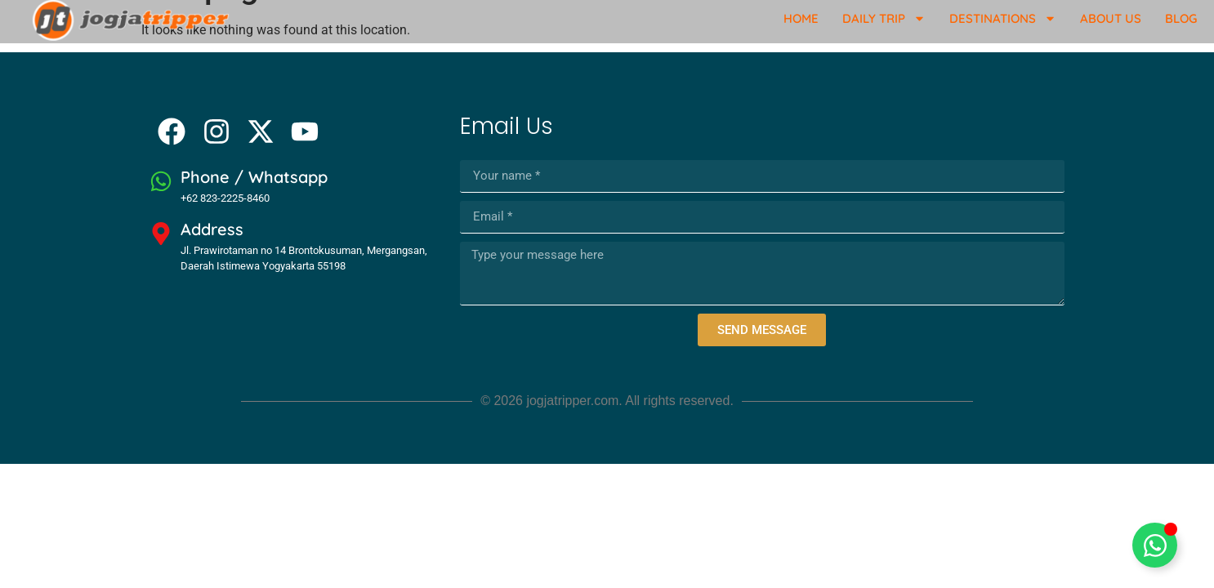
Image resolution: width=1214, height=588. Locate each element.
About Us (1110, 18)
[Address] (161, 233)
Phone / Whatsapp (254, 177)
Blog (1181, 18)
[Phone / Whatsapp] (161, 181)
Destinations (1002, 18)
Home (801, 18)
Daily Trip (884, 18)
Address (212, 229)
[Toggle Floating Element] (1154, 545)
